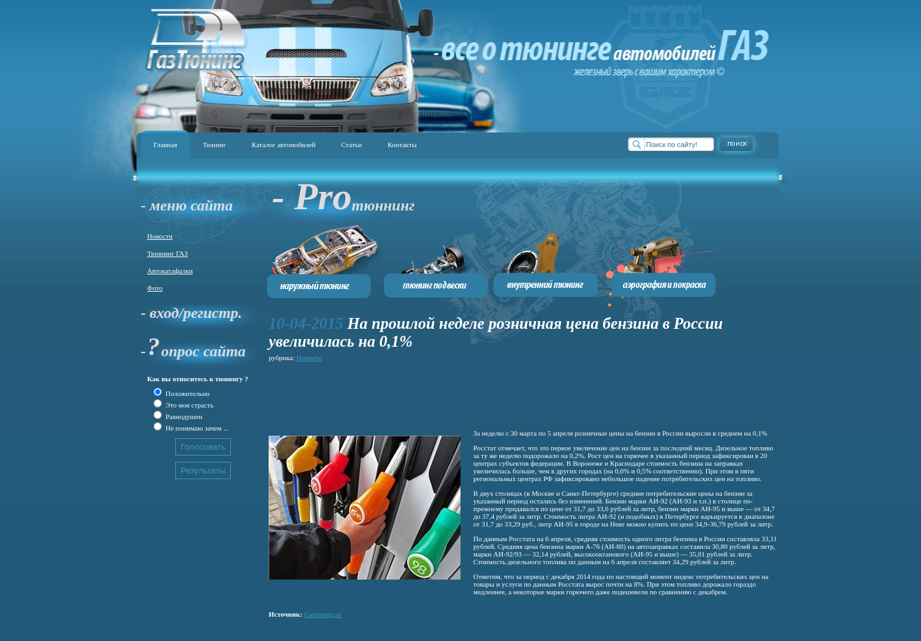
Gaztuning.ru (323, 614)
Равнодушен (183, 416)
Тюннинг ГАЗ (167, 253)
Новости (160, 236)
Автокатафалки (170, 270)
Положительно (187, 393)
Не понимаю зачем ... (196, 428)
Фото (154, 288)
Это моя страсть (189, 405)
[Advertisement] (501, 393)
